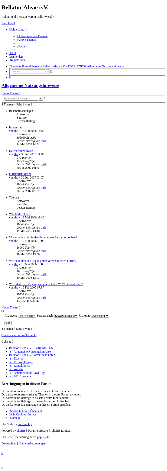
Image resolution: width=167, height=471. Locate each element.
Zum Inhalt (8, 23)
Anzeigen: (20, 315)
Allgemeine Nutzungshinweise (30, 85)
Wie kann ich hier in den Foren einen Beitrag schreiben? (43, 237)
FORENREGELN (20, 174)
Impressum (15, 127)
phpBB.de (43, 437)
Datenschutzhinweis (21, 150)
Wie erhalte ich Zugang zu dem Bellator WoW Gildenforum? (46, 284)
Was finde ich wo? (20, 214)
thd (16, 130)
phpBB (21, 430)
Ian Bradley (25, 424)
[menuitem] (32, 36)
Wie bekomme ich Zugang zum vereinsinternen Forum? (42, 260)
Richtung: (94, 315)
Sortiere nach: (57, 315)
